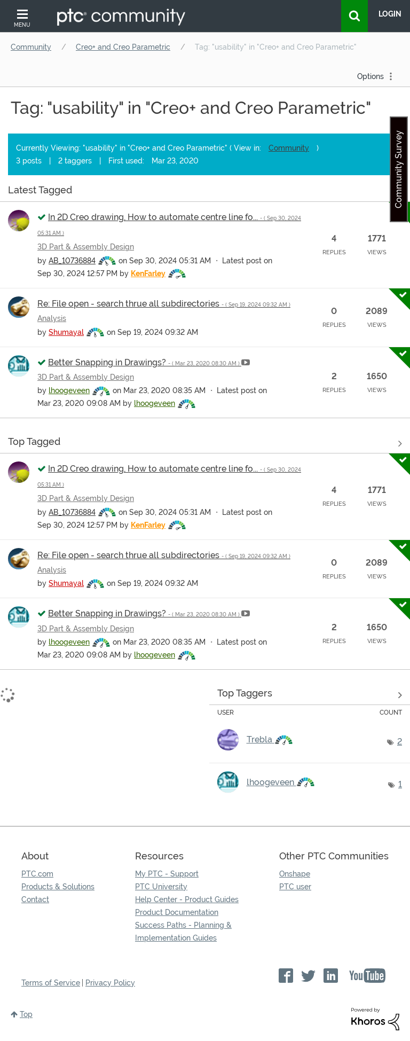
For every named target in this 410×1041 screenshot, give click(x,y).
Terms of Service (50, 983)
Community (31, 47)
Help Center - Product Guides (187, 899)
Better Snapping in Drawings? (144, 362)
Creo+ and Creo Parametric (123, 47)
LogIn (390, 14)
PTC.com (37, 874)
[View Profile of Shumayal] (66, 332)
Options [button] (370, 76)
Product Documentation (176, 912)
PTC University (161, 886)
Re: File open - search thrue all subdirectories (163, 304)
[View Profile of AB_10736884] (72, 260)
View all (205, 191)
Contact (35, 899)
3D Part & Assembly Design (85, 246)
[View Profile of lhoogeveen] (69, 390)
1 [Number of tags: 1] (400, 784)
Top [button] (26, 1014)
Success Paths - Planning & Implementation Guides (183, 931)
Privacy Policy (110, 983)
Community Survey (398, 169)
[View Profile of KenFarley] (148, 273)
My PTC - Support (167, 874)
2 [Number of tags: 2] (399, 742)
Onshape (294, 874)
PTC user (295, 886)
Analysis (51, 318)
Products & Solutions (57, 886)
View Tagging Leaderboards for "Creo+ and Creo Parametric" (310, 695)
